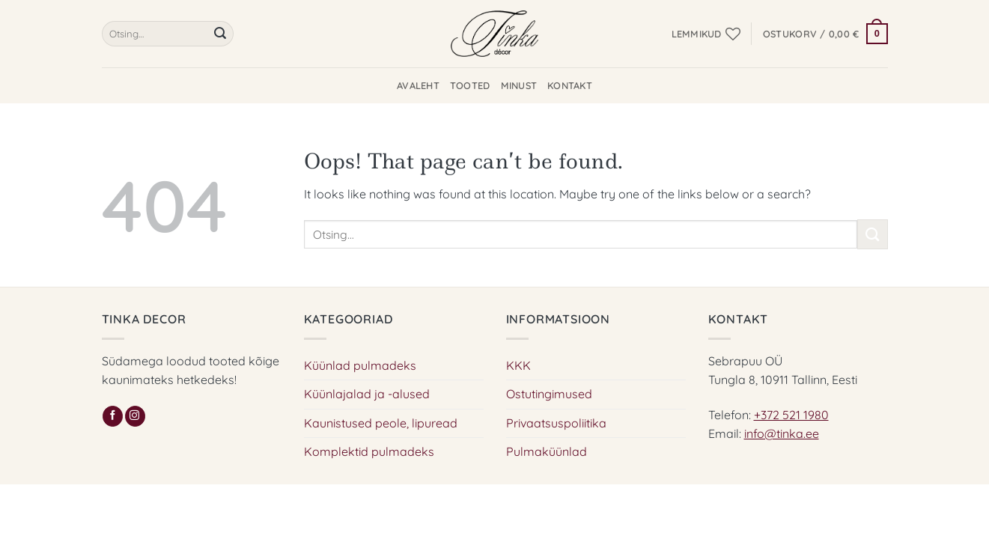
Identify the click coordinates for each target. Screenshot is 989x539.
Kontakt (569, 85)
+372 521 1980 (791, 414)
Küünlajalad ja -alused (367, 393)
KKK (518, 365)
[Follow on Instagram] (135, 416)
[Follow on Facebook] (113, 416)
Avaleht (418, 85)
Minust (519, 85)
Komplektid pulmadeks (369, 451)
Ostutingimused (549, 393)
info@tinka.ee (781, 433)
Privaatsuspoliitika (556, 422)
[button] (825, 34)
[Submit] (220, 33)
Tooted (470, 85)
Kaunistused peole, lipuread (380, 422)
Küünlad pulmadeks (360, 365)
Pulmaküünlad (546, 451)
